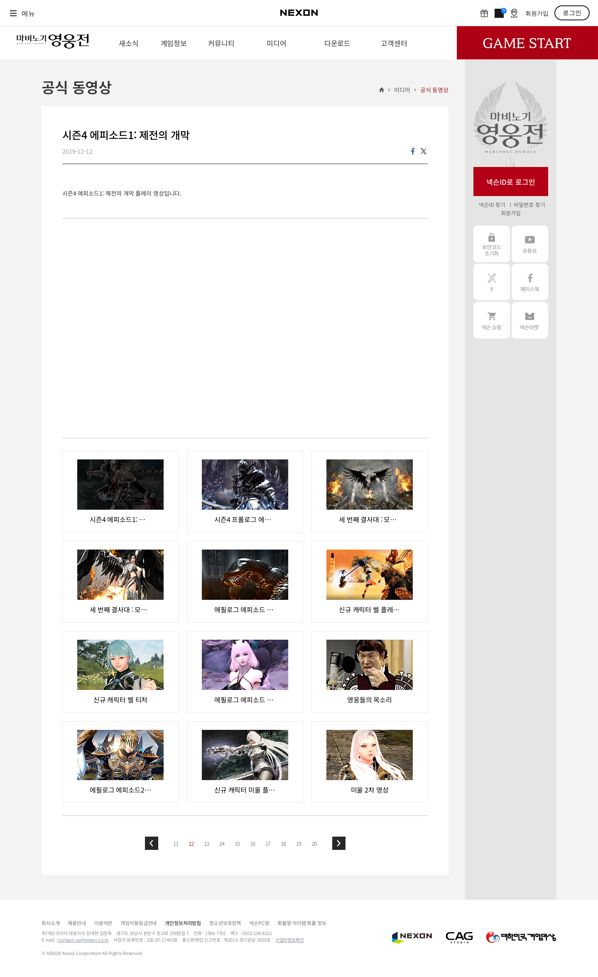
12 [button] (191, 843)
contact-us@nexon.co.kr (83, 939)
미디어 (402, 90)
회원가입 (537, 13)
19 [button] (299, 843)
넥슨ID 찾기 (492, 205)
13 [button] (207, 843)
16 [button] (253, 843)
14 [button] (222, 843)
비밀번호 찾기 (529, 205)
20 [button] (314, 843)
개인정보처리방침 (183, 922)
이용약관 (103, 922)
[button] (151, 843)
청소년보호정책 (225, 922)
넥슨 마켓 (530, 320)
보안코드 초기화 (491, 244)
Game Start (527, 42)
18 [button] (284, 843)
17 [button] (268, 843)
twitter (423, 151)
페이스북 (530, 282)
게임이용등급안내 (138, 922)
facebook (413, 151)
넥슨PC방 (259, 922)
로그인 (572, 13)
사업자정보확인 (289, 939)
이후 (339, 843)
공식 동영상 (434, 90)
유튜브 (530, 244)
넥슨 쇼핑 (491, 320)
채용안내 (77, 922)
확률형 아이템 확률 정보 (301, 922)
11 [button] (176, 843)
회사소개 (50, 922)
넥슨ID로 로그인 (510, 182)
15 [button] (237, 843)
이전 (151, 843)
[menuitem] (129, 42)
